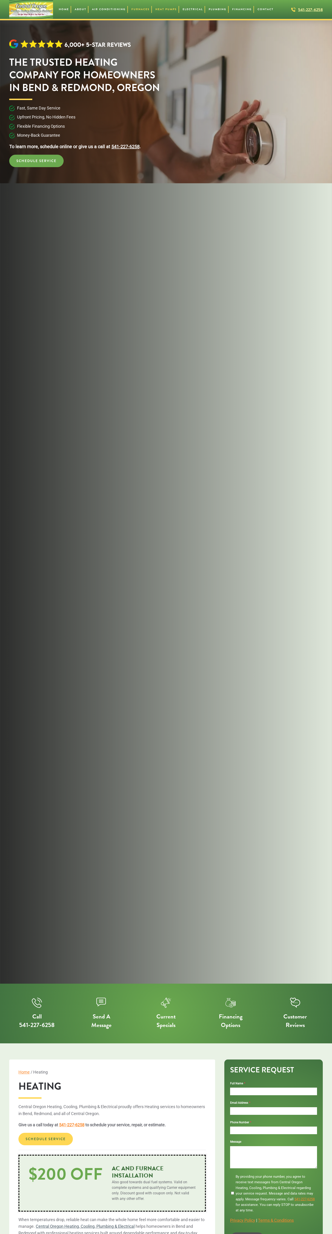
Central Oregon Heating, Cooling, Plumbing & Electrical (85, 1226)
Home (64, 9)
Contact (265, 9)
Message (235, 1141)
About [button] (80, 9)
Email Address (240, 1102)
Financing (242, 9)
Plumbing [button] (217, 9)
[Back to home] (31, 9)
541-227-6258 (310, 9)
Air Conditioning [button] (109, 9)
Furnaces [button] (140, 9)
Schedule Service (36, 161)
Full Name (237, 1083)
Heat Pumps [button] (166, 9)
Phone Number (240, 1122)
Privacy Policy (242, 1220)
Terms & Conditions (276, 1220)
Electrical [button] (193, 9)
